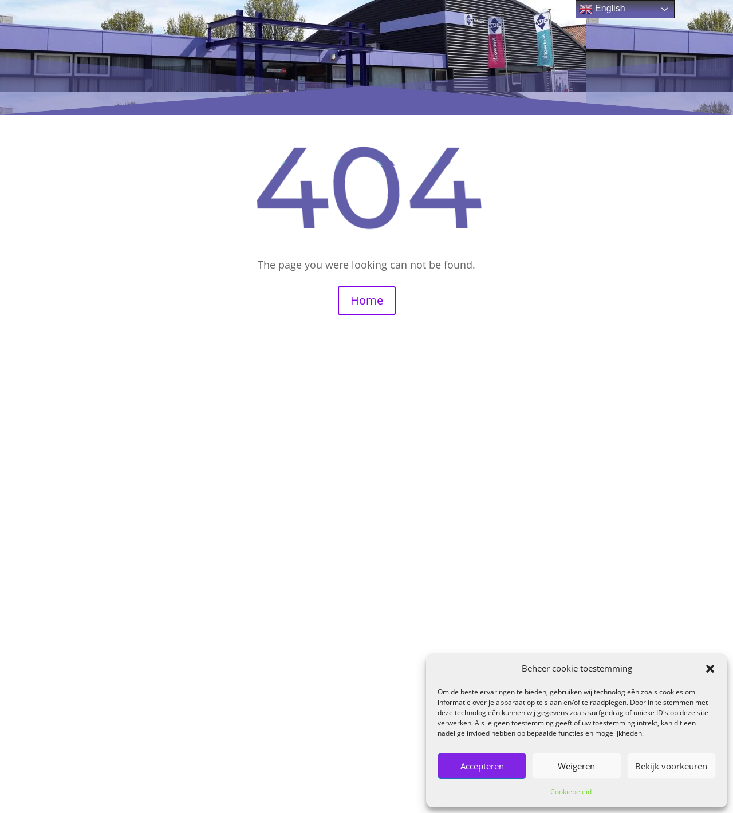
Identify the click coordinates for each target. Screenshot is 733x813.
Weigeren (576, 766)
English (602, 9)
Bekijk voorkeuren (671, 766)
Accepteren (482, 766)
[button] (710, 668)
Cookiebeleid (571, 791)
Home (366, 300)
